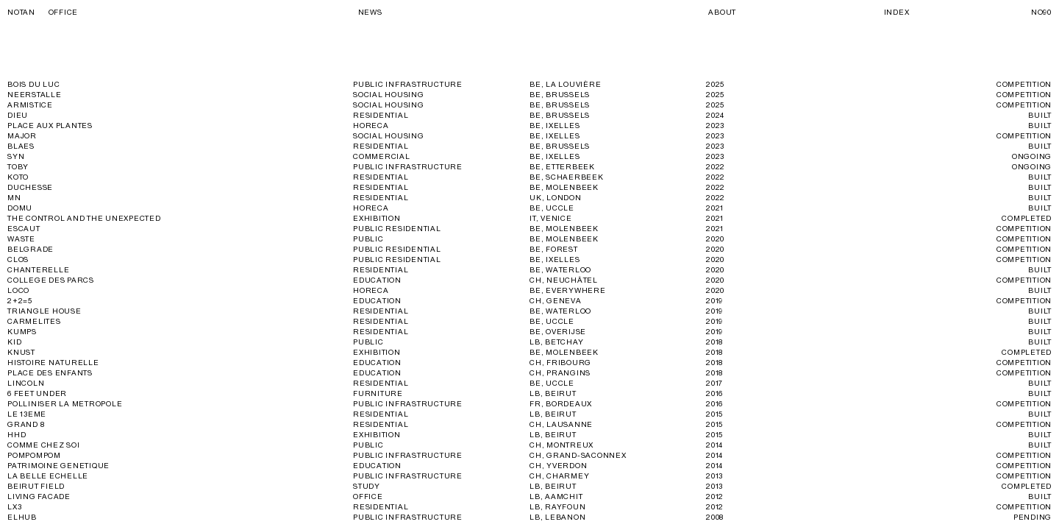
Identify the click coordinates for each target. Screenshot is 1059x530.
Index (897, 12)
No (1041, 12)
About (722, 12)
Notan (42, 12)
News (370, 12)
